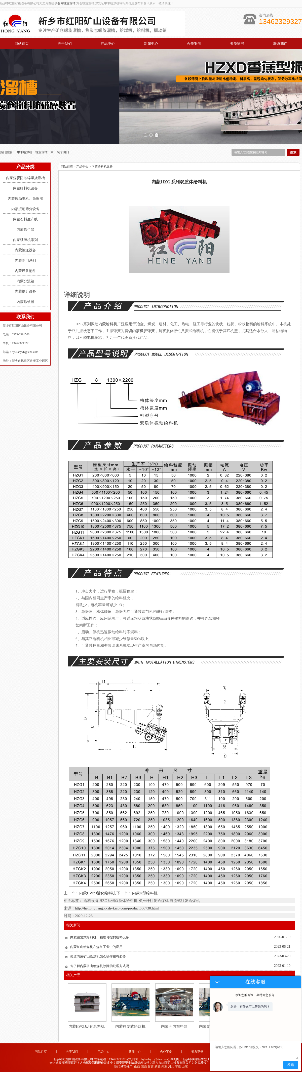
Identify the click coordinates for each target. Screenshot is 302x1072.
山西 (137, 1066)
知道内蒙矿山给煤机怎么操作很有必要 (98, 956)
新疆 (158, 1066)
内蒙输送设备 (25, 250)
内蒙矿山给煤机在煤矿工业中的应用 (96, 946)
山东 (185, 1066)
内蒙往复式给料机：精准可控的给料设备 (99, 937)
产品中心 (108, 44)
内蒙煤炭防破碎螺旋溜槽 (25, 177)
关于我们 (65, 44)
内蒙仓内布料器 (174, 1026)
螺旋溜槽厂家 (44, 151)
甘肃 (151, 1066)
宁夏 (178, 1066)
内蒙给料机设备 (25, 188)
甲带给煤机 (25, 151)
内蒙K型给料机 (145, 893)
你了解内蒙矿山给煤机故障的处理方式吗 (99, 965)
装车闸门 (63, 151)
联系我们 (280, 44)
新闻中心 (151, 44)
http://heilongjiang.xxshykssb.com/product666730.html (117, 908)
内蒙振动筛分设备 (25, 208)
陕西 (144, 1066)
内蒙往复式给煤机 (130, 1026)
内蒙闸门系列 (25, 260)
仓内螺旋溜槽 (66, 3)
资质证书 (237, 44)
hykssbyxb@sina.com (25, 351)
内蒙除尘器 (25, 229)
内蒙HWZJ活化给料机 (98, 893)
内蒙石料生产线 (25, 219)
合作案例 (194, 44)
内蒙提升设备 (25, 291)
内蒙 (164, 1066)
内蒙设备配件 (25, 270)
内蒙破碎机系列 (25, 239)
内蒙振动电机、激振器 (25, 198)
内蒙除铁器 (25, 301)
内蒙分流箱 (25, 281)
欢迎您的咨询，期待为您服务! (255, 995)
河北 (171, 1066)
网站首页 (22, 44)
